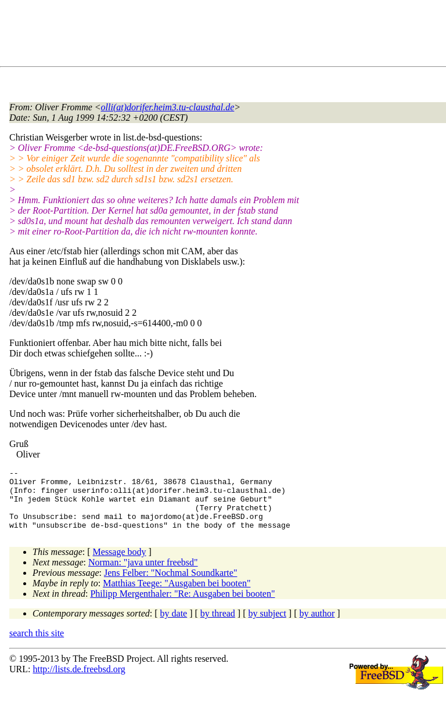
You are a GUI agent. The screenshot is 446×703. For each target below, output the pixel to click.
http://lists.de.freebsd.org (79, 681)
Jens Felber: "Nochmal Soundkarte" (170, 585)
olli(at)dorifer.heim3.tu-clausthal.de (168, 107)
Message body (119, 564)
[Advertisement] (220, 35)
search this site (36, 645)
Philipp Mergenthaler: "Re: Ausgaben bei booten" (182, 606)
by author (316, 625)
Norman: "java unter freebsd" (143, 574)
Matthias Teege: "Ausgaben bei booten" (176, 595)
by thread (217, 625)
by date (174, 625)
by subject (267, 625)
